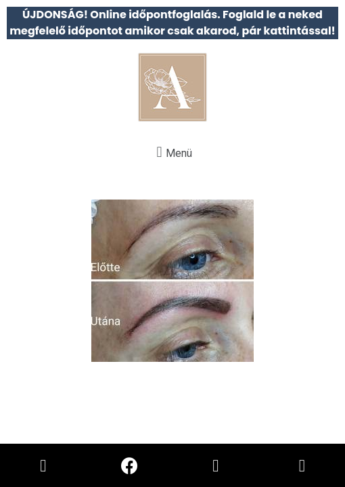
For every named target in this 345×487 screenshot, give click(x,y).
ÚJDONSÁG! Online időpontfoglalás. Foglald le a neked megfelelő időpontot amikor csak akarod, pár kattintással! (172, 23)
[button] (172, 151)
